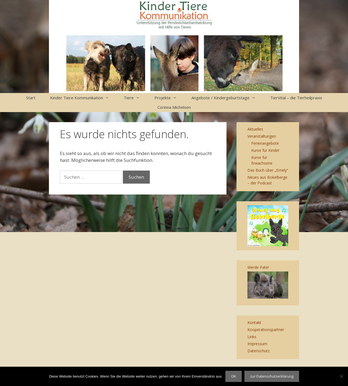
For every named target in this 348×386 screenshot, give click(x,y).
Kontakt (254, 322)
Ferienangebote (265, 143)
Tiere (135, 98)
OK (233, 376)
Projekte (169, 98)
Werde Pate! (258, 267)
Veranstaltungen (261, 136)
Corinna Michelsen (174, 107)
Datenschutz (258, 350)
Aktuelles (255, 129)
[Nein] (341, 376)
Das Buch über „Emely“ (267, 170)
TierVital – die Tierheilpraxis (296, 97)
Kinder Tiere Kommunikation (83, 98)
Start (30, 97)
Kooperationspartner (265, 329)
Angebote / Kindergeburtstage (227, 98)
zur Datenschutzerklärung (271, 376)
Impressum (257, 343)
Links (251, 336)
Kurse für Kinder (265, 150)
